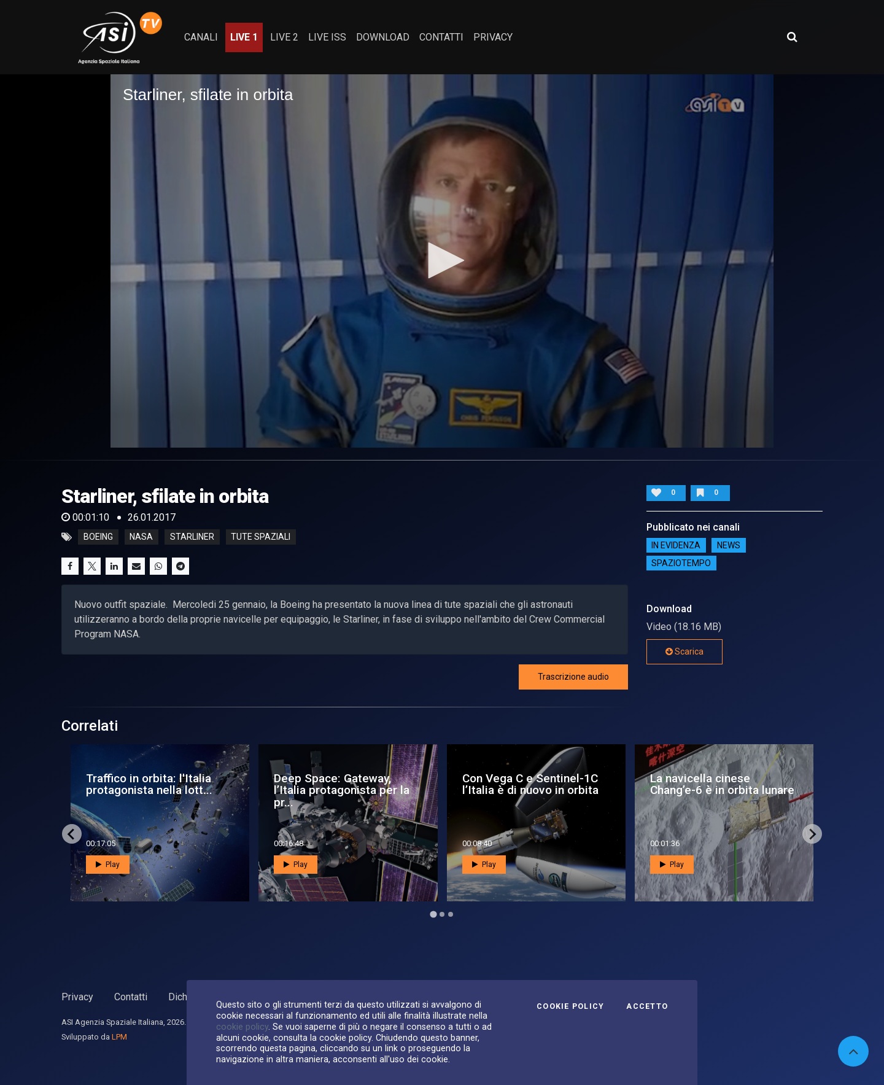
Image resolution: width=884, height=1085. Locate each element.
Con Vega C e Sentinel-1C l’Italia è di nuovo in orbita (530, 784)
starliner (192, 537)
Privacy (77, 997)
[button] (442, 260)
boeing (98, 537)
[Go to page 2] (442, 914)
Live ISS (327, 37)
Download (382, 37)
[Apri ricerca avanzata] (792, 37)
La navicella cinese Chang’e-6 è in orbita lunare (722, 784)
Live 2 (284, 37)
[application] (442, 261)
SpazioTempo (681, 563)
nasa (141, 537)
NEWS (728, 545)
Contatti (130, 997)
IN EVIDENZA (675, 545)
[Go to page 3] (450, 914)
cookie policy (242, 1027)
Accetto (647, 1006)
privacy (493, 37)
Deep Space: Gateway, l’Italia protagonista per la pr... (341, 790)
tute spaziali (260, 537)
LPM (119, 1036)
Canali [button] (201, 37)
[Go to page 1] (433, 914)
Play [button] (108, 864)
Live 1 (244, 37)
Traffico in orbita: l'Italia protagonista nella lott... (149, 784)
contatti (441, 37)
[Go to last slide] (72, 834)
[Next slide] (812, 834)
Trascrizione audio (573, 677)
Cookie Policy (570, 1006)
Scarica (684, 651)
